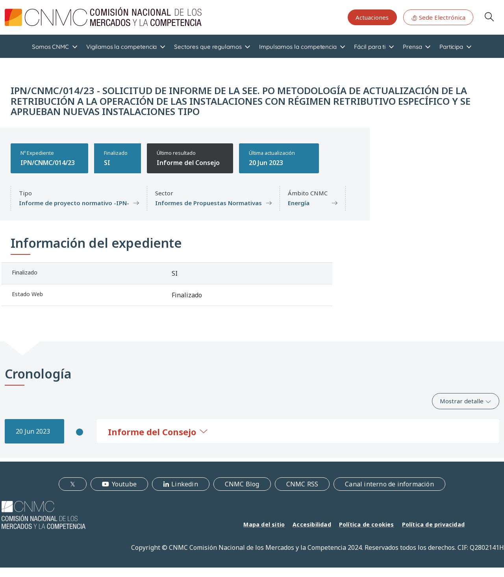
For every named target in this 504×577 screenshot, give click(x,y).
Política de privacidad (433, 524)
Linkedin (184, 484)
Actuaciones (372, 17)
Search (489, 16)
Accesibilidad (312, 524)
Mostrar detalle (465, 401)
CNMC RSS (302, 484)
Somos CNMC (50, 46)
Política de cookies (366, 524)
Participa (451, 46)
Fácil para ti (369, 46)
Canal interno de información (389, 484)
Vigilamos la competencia (121, 46)
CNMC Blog (242, 484)
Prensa (412, 46)
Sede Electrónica (438, 17)
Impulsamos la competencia (298, 46)
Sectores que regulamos (207, 46)
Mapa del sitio (264, 524)
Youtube (124, 484)
